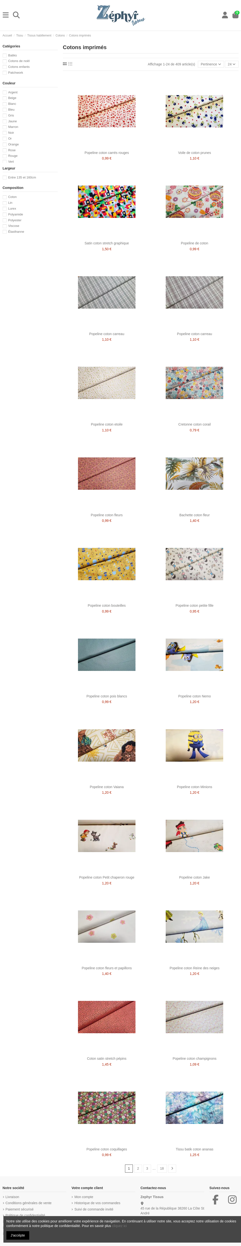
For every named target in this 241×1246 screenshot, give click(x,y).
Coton (12, 197)
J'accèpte (18, 1235)
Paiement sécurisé (20, 1209)
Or (10, 138)
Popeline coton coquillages (107, 1149)
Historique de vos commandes (97, 1203)
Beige (12, 98)
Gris (11, 115)
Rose (12, 150)
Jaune (12, 121)
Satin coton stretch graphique (107, 243)
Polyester (14, 220)
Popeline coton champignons (194, 1058)
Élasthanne (16, 231)
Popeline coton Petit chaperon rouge (107, 877)
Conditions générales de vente (29, 1203)
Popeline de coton (194, 243)
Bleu (11, 109)
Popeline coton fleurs (107, 515)
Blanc (12, 104)
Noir (11, 132)
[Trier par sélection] (211, 64)
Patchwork (15, 72)
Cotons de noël (18, 61)
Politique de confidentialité (25, 1215)
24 (231, 64)
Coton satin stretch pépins (106, 1058)
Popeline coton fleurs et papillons (107, 968)
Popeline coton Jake (194, 877)
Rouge (13, 156)
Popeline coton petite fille (194, 605)
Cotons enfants (18, 67)
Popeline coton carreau (106, 334)
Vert (11, 161)
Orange (13, 144)
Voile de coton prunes (194, 153)
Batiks (12, 55)
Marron (13, 127)
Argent (13, 92)
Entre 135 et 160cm (22, 177)
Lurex (12, 208)
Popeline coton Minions (194, 787)
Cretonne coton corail (194, 424)
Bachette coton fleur (194, 515)
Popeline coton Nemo (194, 696)
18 (162, 1168)
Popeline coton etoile (107, 424)
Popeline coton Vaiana (107, 787)
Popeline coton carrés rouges (107, 153)
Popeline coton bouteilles (107, 605)
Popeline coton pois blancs (107, 696)
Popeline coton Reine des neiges (195, 968)
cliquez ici (119, 1226)
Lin (10, 203)
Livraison (12, 1197)
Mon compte (83, 1197)
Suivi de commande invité (93, 1209)
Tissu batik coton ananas (194, 1149)
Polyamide (15, 214)
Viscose (13, 226)
